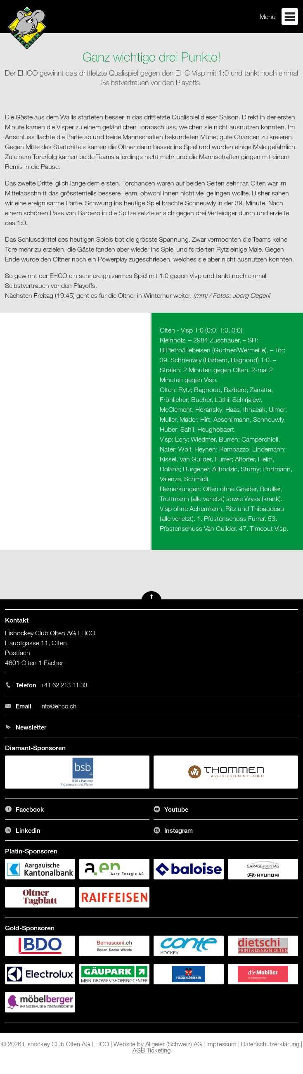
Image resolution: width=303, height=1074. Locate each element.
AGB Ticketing (151, 1050)
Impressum (221, 1044)
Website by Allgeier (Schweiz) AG (158, 1044)
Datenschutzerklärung (270, 1044)
